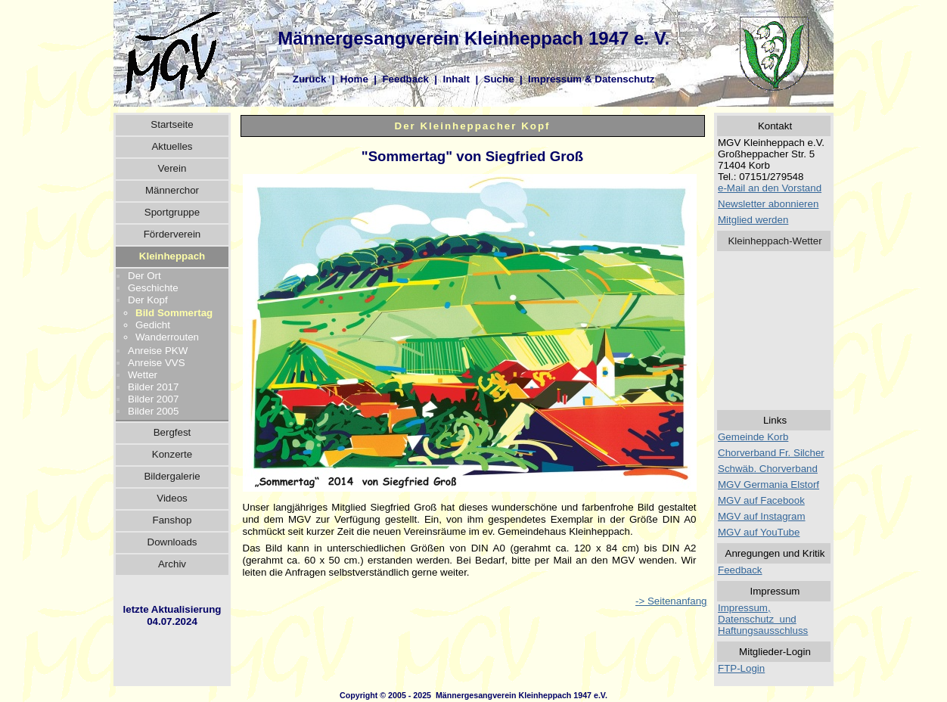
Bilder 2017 (153, 387)
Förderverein (172, 234)
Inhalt (456, 79)
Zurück (309, 79)
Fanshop (172, 520)
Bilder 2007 (153, 399)
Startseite (172, 124)
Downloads (172, 542)
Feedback (405, 79)
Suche (499, 79)
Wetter (142, 375)
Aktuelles (171, 146)
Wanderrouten (167, 337)
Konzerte (172, 454)
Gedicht (152, 325)
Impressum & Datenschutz (591, 79)
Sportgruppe (172, 212)
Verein (172, 168)
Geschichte (153, 288)
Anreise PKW (158, 350)
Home (354, 79)
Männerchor (172, 190)
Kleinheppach (172, 256)
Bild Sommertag (174, 312)
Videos (172, 498)
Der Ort (144, 275)
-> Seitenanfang (670, 601)
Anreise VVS (156, 362)
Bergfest (172, 432)
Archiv (172, 564)
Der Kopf (148, 300)
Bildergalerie (172, 476)
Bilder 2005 (153, 411)
